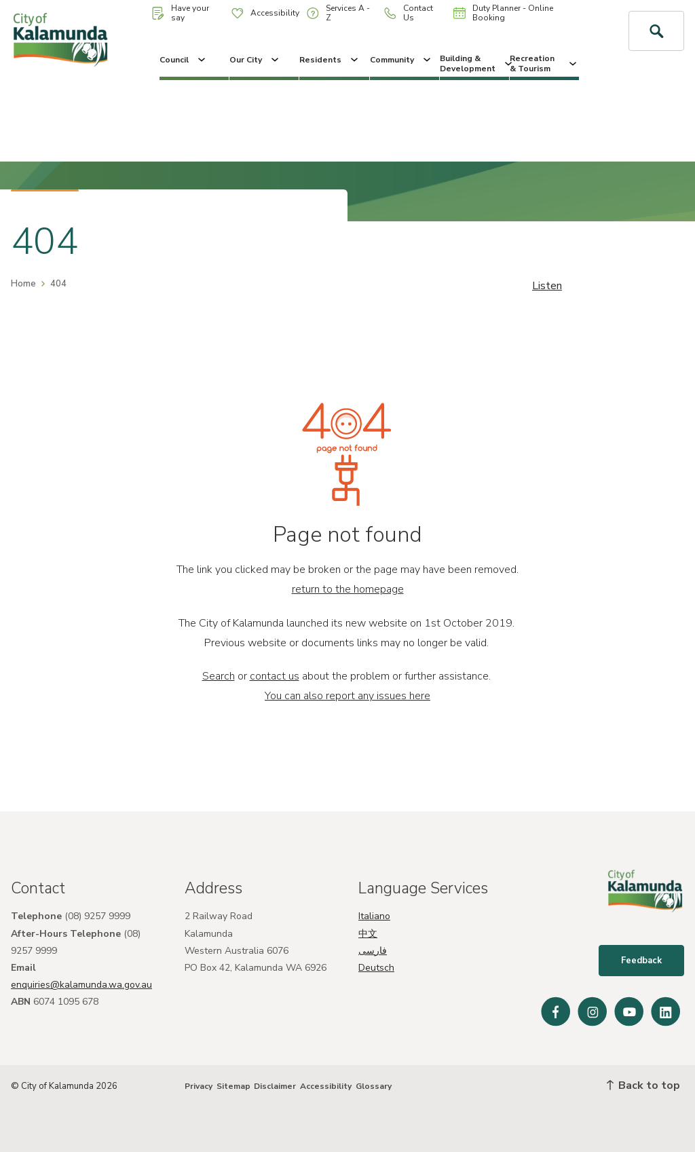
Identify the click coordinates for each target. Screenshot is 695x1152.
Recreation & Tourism (544, 63)
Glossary (374, 1086)
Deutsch (376, 967)
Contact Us (408, 13)
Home (23, 284)
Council (183, 60)
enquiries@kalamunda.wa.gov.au (81, 984)
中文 (367, 933)
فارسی (372, 950)
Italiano (374, 916)
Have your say (180, 13)
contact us (274, 676)
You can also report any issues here (347, 695)
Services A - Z (338, 13)
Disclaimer (275, 1086)
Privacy (198, 1086)
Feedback (641, 960)
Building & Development (474, 63)
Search (218, 676)
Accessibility (265, 12)
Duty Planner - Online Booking (503, 13)
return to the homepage (348, 589)
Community (401, 60)
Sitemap (233, 1086)
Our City (255, 60)
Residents (329, 60)
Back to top (643, 1085)
